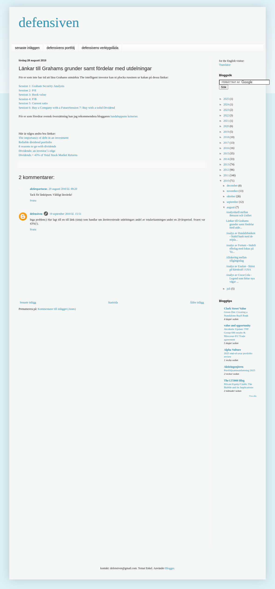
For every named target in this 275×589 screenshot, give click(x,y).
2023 (226, 109)
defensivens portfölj (61, 48)
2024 (226, 104)
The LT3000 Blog (234, 380)
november (233, 191)
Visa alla (252, 396)
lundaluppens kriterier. (124, 116)
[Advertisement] (103, 328)
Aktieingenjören (233, 366)
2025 (226, 98)
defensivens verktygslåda (100, 48)
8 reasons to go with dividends (37, 146)
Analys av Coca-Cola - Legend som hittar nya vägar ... (240, 278)
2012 (226, 169)
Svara (33, 200)
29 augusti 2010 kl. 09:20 (63, 189)
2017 (226, 142)
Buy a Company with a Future (50, 107)
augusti (231, 207)
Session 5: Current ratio (33, 103)
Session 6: (25, 107)
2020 (226, 126)
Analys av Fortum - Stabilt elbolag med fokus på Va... (241, 249)
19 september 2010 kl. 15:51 (65, 213)
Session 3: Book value (32, 94)
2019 (226, 131)
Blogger (169, 568)
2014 (226, 159)
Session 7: (92, 107)
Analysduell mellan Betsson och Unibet (238, 214)
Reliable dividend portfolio (35, 142)
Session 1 (24, 86)
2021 (226, 120)
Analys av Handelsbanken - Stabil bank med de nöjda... (240, 237)
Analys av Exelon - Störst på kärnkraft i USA (240, 268)
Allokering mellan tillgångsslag (236, 259)
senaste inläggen (27, 48)
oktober (231, 196)
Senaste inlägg (28, 302)
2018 (226, 137)
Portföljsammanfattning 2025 (239, 370)
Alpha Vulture (232, 349)
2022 (226, 115)
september (233, 202)
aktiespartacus (38, 189)
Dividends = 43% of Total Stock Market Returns (48, 155)
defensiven (49, 22)
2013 (226, 164)
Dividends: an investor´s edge (37, 150)
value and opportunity (237, 325)
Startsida (113, 302)
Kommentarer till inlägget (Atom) (57, 309)
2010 (226, 180)
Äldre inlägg (197, 302)
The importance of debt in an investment (44, 137)
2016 (226, 148)
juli (229, 288)
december (232, 185)
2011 (226, 175)
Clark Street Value (235, 308)
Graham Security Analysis (48, 86)
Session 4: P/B (28, 99)
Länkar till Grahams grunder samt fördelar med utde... (240, 224)
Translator (224, 64)
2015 (226, 153)
